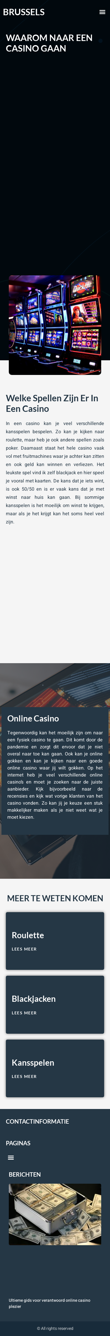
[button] (102, 12)
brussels (24, 11)
